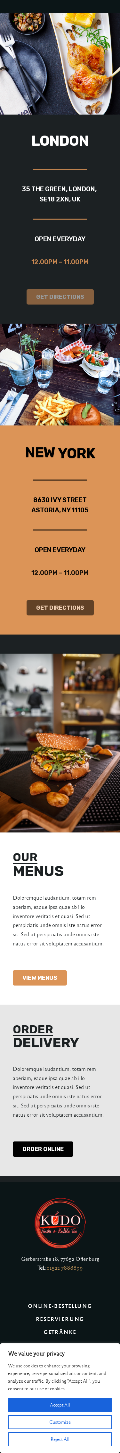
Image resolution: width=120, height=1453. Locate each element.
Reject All (60, 1439)
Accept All (60, 1404)
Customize (60, 1422)
